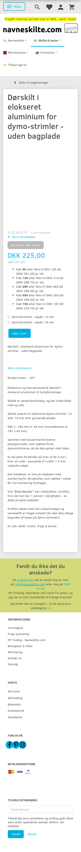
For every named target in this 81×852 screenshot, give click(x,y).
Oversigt (13, 664)
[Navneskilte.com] (40, 28)
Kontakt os (14, 658)
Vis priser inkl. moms (25, 245)
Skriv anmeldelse (23, 237)
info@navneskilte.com (30, 584)
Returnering (15, 652)
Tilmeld (15, 834)
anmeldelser (41, 232)
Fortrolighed (15, 628)
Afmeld (32, 834)
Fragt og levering (18, 634)
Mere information (19, 368)
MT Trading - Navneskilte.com (26, 640)
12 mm (33, 317)
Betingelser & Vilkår (20, 646)
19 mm (33, 322)
